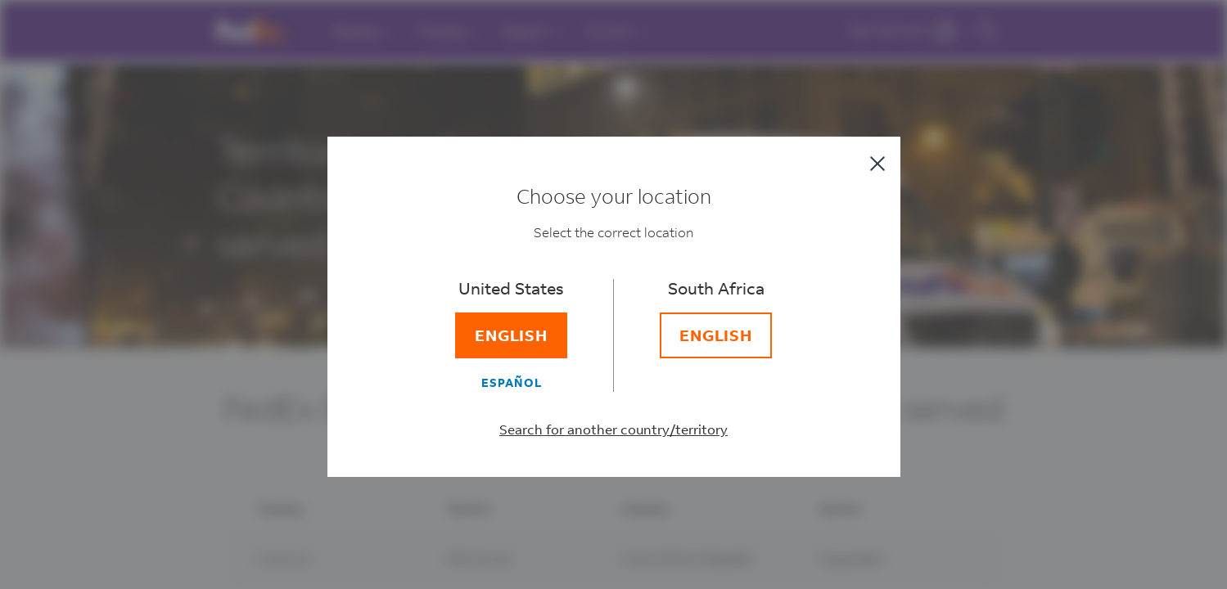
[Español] (511, 382)
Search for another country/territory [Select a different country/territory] (613, 429)
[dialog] (613, 294)
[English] (511, 335)
